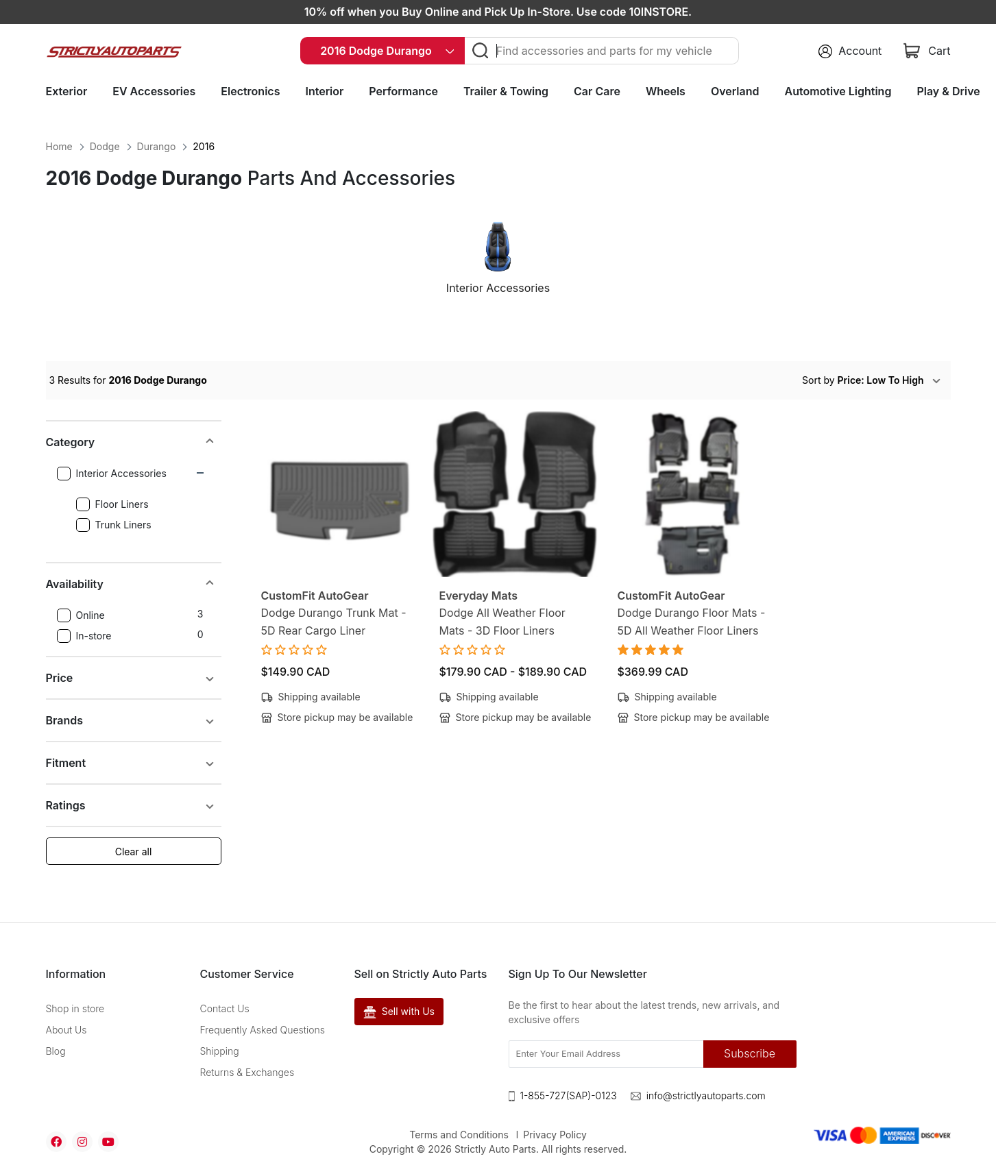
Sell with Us (399, 1011)
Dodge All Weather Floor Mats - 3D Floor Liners (502, 621)
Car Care (597, 91)
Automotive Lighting (838, 91)
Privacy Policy (555, 1134)
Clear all (133, 851)
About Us (66, 1030)
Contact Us (225, 1008)
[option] (498, 264)
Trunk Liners (113, 525)
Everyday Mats (478, 595)
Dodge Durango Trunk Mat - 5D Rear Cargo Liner (333, 621)
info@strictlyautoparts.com (706, 1095)
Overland (735, 91)
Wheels (665, 91)
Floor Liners (112, 504)
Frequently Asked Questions (263, 1030)
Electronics (250, 91)
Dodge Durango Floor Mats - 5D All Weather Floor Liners (692, 621)
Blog (56, 1051)
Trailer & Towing (505, 91)
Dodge (105, 146)
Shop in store (75, 1008)
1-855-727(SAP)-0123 (568, 1095)
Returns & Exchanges (247, 1072)
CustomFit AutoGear (315, 595)
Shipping (219, 1051)
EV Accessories (153, 91)
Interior (324, 91)
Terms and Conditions (459, 1134)
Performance (403, 91)
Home (59, 146)
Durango (156, 146)
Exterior (67, 91)
